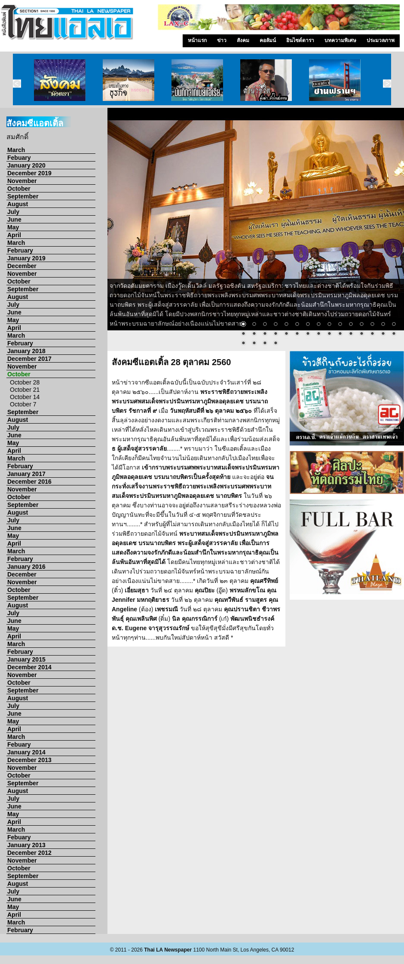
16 (243, 334)
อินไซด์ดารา (300, 40)
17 (254, 334)
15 (393, 324)
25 (340, 334)
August (17, 204)
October (19, 188)
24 (329, 334)
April (14, 235)
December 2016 (29, 481)
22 (307, 334)
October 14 (25, 397)
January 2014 (26, 752)
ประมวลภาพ (381, 40)
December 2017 (29, 358)
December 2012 (29, 852)
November (22, 180)
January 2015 (26, 659)
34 (275, 343)
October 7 (23, 404)
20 (286, 334)
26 (350, 334)
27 (361, 334)
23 (318, 334)
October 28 (25, 382)
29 (383, 334)
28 (372, 334)
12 (361, 324)
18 (264, 334)
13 (372, 324)
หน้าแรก (197, 40)
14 (383, 324)
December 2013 (29, 760)
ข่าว (221, 40)
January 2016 (26, 566)
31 (243, 343)
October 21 (25, 389)
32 (254, 343)
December (22, 265)
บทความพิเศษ (340, 40)
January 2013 (26, 845)
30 (393, 334)
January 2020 (26, 165)
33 (264, 343)
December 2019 (29, 173)
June (14, 219)
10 (340, 324)
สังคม (243, 40)
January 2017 (26, 473)
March (16, 149)
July (13, 211)
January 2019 (26, 258)
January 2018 (26, 351)
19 (275, 334)
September (22, 196)
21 (297, 334)
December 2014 (29, 667)
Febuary (19, 157)
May (13, 227)
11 (350, 324)
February (20, 250)
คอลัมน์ (268, 40)
